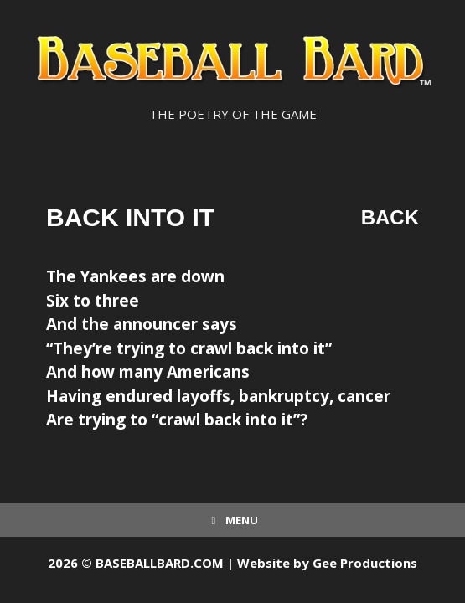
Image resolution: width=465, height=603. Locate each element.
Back (390, 217)
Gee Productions (365, 562)
